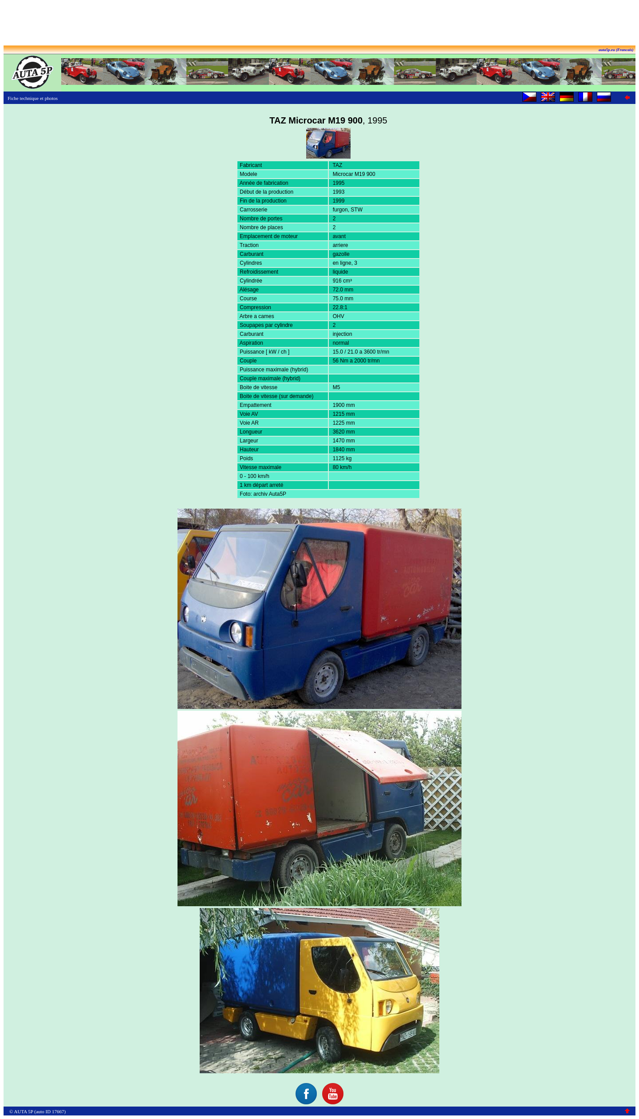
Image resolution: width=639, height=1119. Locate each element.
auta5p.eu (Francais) (616, 50)
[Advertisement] (319, 24)
